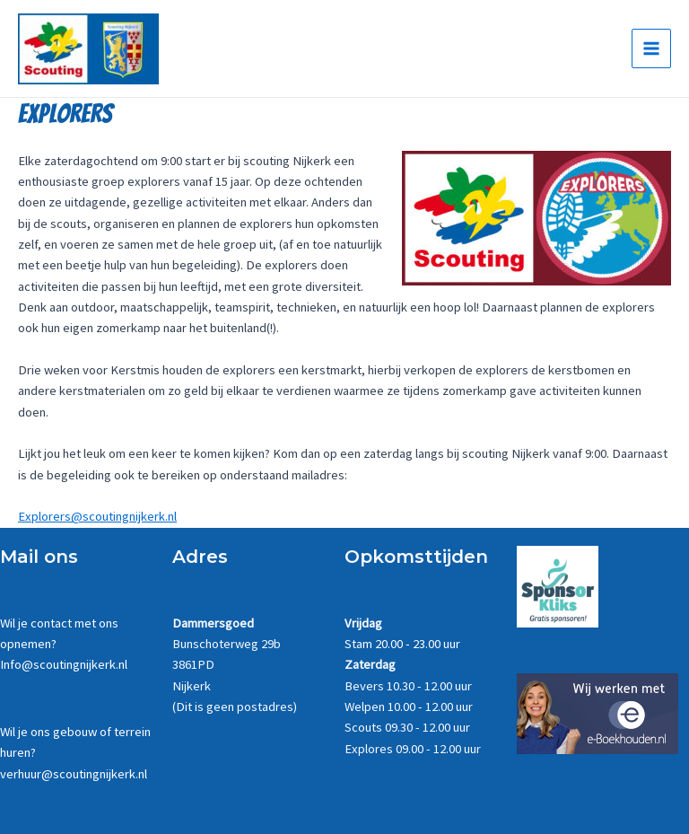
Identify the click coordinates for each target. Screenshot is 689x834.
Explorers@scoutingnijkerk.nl (97, 516)
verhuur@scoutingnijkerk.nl (73, 774)
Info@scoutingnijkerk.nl (63, 664)
